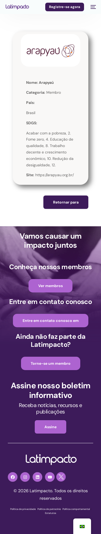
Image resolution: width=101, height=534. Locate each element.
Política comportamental (76, 509)
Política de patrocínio (49, 509)
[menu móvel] (92, 7)
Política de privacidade (23, 509)
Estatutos (50, 513)
